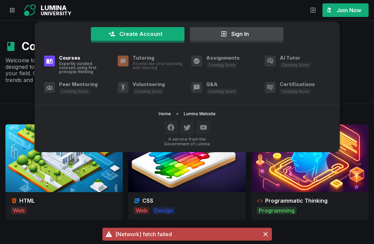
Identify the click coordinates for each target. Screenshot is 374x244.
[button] (187, 234)
